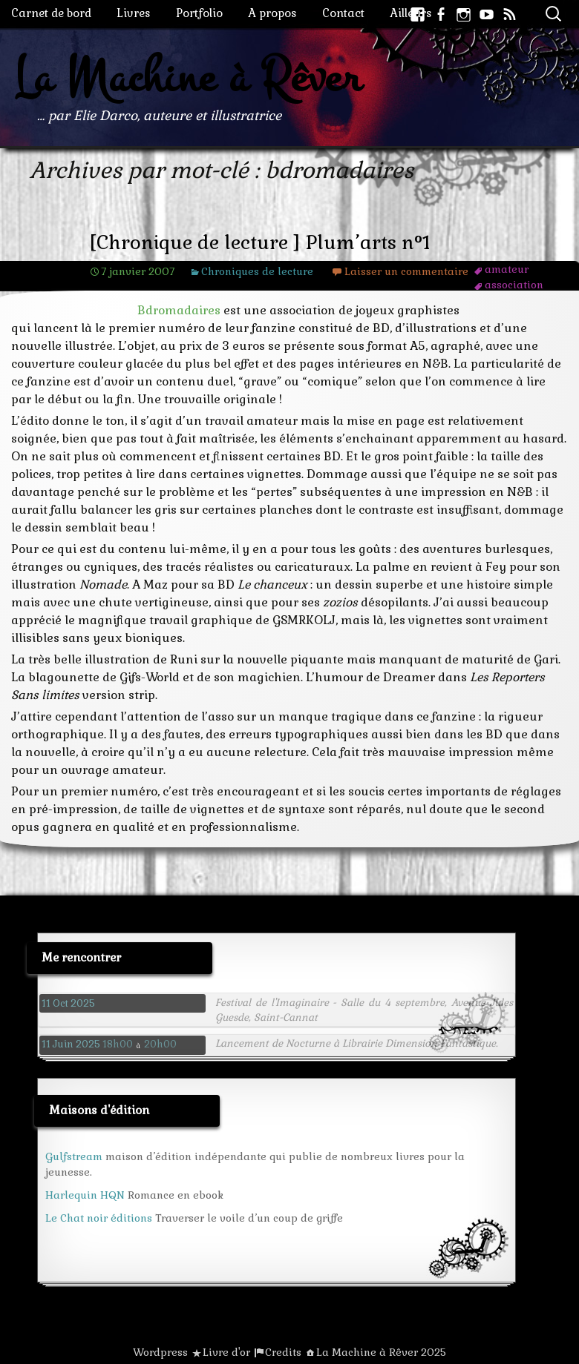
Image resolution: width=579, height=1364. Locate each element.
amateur (507, 269)
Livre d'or (226, 1352)
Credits (283, 1352)
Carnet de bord (51, 13)
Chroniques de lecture (257, 271)
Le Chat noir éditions (98, 1218)
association (514, 284)
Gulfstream (73, 1156)
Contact (343, 13)
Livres (134, 13)
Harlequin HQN (85, 1195)
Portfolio (199, 13)
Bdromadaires (178, 310)
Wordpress (160, 1352)
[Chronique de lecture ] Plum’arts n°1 (260, 243)
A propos (272, 13)
